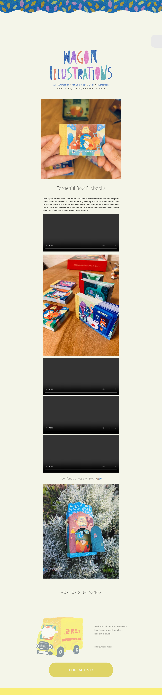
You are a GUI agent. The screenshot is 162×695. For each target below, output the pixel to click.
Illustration (103, 84)
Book (92, 84)
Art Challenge (79, 84)
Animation (64, 84)
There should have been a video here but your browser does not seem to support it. (81, 232)
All (55, 84)
